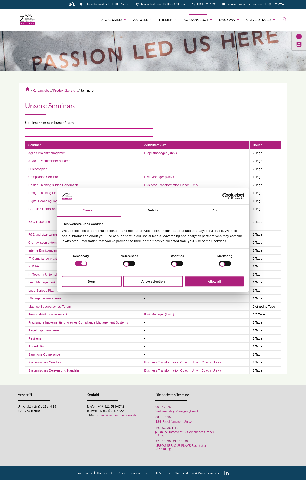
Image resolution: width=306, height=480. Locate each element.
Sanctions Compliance (44, 354)
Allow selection (153, 281)
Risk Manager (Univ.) (159, 177)
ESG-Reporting (39, 221)
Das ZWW (229, 19)
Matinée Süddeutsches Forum (49, 306)
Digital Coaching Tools (44, 201)
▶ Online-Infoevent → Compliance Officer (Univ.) (184, 433)
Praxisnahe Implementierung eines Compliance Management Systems (78, 322)
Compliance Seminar (43, 177)
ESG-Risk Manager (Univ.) (173, 421)
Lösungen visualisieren (44, 298)
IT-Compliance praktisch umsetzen (52, 258)
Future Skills (112, 19)
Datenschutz (105, 473)
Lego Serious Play (41, 290)
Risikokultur (36, 346)
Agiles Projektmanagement (47, 153)
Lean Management (41, 282)
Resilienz (34, 338)
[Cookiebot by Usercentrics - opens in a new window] (225, 196)
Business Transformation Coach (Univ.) (172, 185)
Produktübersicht (65, 90)
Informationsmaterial (97, 4)
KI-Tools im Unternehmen (46, 274)
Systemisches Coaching (45, 362)
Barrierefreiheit (140, 473)
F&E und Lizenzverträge (45, 234)
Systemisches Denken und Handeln (53, 370)
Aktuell (142, 19)
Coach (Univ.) (211, 362)
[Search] (89, 132)
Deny (92, 281)
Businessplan (37, 169)
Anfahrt (125, 4)
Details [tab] (153, 210)
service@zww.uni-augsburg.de (245, 4)
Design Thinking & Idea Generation (53, 185)
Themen (168, 19)
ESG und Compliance (43, 209)
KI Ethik (33, 266)
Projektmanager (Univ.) (160, 153)
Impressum (84, 473)
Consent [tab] (89, 210)
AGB (121, 473)
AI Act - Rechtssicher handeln (49, 161)
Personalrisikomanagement (47, 314)
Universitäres (261, 19)
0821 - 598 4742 (206, 4)
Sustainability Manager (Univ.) (176, 411)
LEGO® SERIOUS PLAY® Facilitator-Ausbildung (181, 447)
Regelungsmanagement (45, 330)
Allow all (214, 281)
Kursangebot (198, 19)
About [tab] (217, 210)
